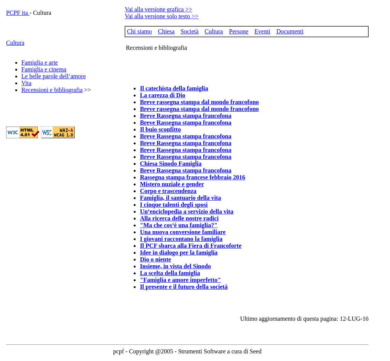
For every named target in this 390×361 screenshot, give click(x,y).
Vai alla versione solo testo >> (161, 16)
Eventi (262, 31)
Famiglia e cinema (43, 69)
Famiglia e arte (39, 62)
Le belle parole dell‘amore (53, 76)
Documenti (290, 31)
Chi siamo (139, 31)
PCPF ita (17, 13)
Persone (238, 31)
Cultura (15, 43)
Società (189, 31)
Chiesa (166, 31)
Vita (26, 83)
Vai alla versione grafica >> (158, 9)
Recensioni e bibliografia (52, 90)
